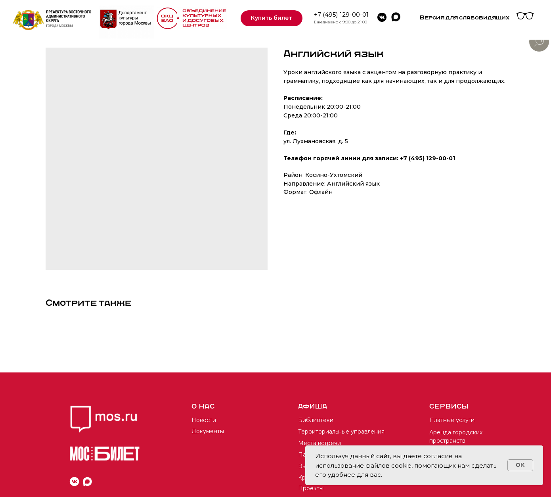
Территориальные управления (341, 431)
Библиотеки (315, 420)
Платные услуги (451, 420)
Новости (203, 420)
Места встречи (319, 443)
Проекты (310, 488)
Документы (207, 431)
